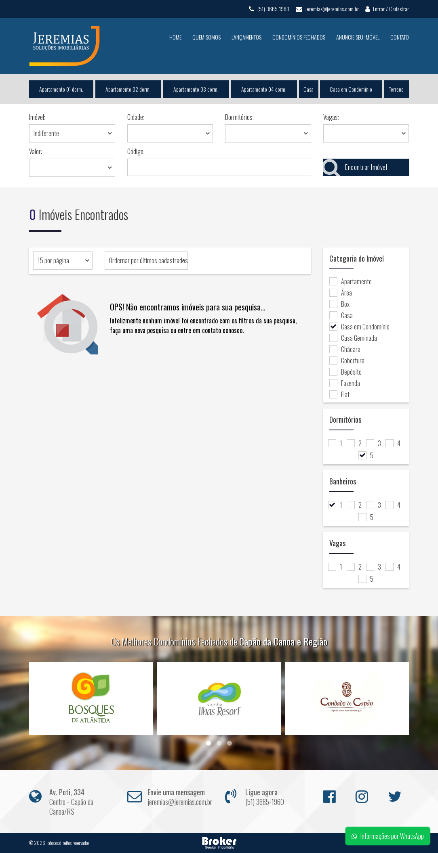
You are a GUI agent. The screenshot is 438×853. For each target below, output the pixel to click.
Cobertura (346, 360)
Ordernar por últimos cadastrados (148, 260)
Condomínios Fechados (298, 37)
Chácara (344, 349)
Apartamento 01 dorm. (61, 89)
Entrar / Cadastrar (387, 8)
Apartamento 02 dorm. (128, 89)
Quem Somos (206, 37)
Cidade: (135, 117)
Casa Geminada (353, 338)
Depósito (345, 372)
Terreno (397, 89)
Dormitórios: (239, 117)
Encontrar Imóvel (355, 167)
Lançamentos (246, 37)
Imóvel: (37, 117)
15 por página (53, 260)
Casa (308, 89)
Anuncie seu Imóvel (357, 37)
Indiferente (46, 133)
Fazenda (344, 383)
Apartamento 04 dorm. (263, 89)
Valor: (35, 151)
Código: (136, 151)
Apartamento (350, 281)
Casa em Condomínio (351, 89)
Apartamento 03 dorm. (196, 89)
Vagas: (331, 117)
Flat (339, 394)
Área (340, 293)
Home (175, 37)
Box (339, 304)
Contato (399, 37)
